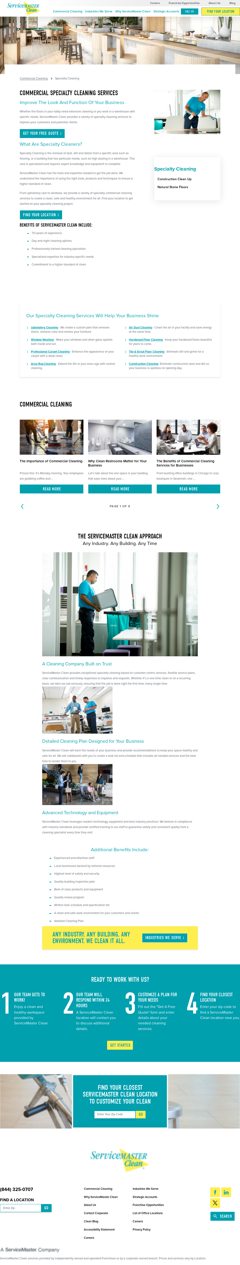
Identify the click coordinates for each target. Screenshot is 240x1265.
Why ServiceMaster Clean (132, 11)
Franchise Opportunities (184, 3)
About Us (215, 3)
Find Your (41, 215)
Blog (232, 3)
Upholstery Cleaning (44, 327)
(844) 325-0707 (16, 1189)
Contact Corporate (96, 1213)
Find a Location (17, 1200)
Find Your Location (221, 11)
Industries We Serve (98, 11)
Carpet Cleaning (59, 352)
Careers (155, 3)
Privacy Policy (141, 1229)
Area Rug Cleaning (43, 364)
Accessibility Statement (99, 1229)
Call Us (189, 11)
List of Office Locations (148, 1213)
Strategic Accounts (166, 11)
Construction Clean (141, 364)
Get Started (120, 1045)
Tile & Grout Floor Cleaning (146, 352)
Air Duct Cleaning (140, 327)
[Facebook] (215, 1192)
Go (141, 1114)
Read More (52, 489)
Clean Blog (91, 1221)
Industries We (165, 937)
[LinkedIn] (226, 1192)
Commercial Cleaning (67, 11)
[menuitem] (67, 11)
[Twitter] (215, 1203)
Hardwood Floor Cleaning (146, 340)
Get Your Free (42, 133)
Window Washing (42, 340)
